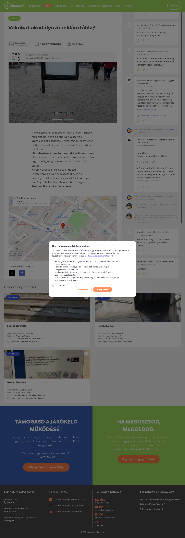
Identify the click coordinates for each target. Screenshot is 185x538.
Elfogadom (102, 289)
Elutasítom (82, 289)
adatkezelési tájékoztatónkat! (100, 256)
